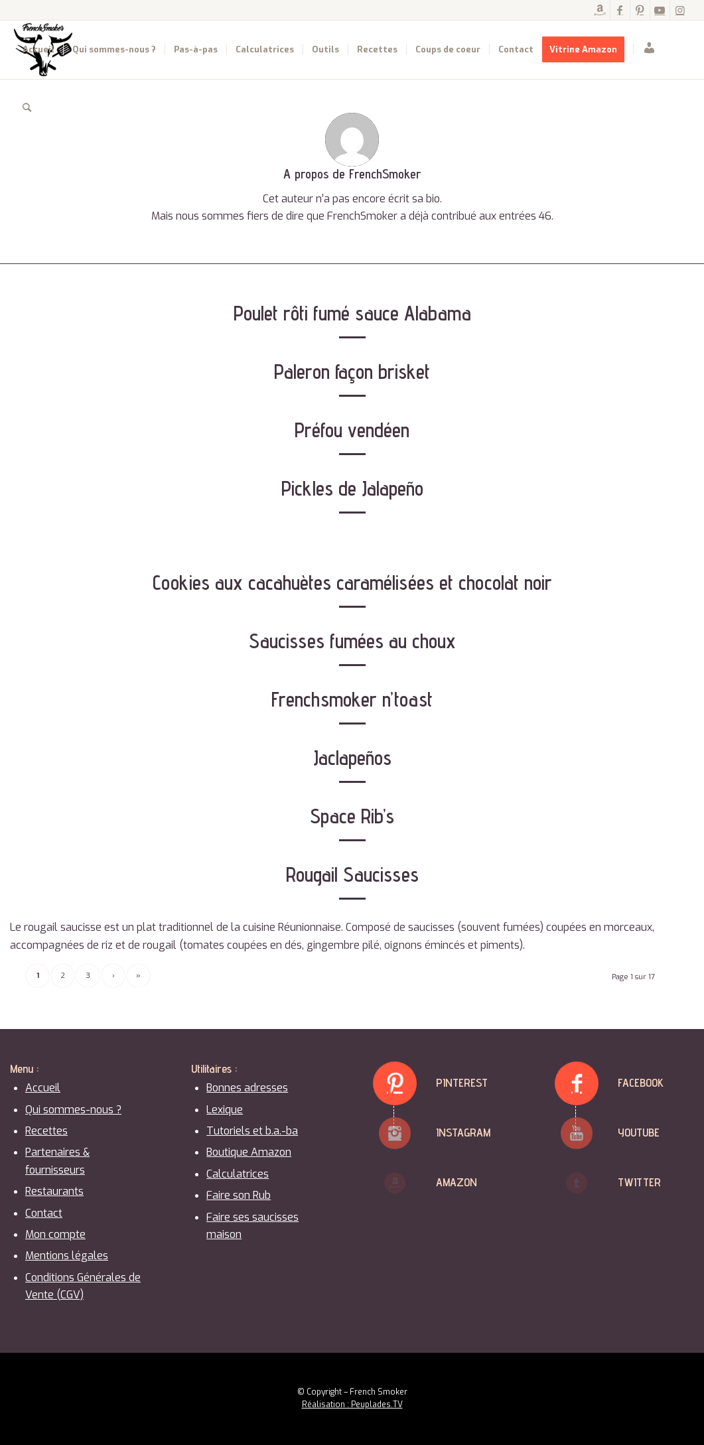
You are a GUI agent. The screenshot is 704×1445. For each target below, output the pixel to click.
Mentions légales (66, 1256)
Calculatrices (237, 1174)
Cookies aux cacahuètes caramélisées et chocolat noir (352, 582)
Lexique (224, 1110)
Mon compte (55, 1234)
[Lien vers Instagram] (680, 10)
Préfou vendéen (352, 430)
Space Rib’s (352, 816)
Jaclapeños (352, 758)
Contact (43, 1213)
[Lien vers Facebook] (620, 10)
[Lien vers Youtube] (659, 10)
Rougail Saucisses (352, 874)
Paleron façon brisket (352, 371)
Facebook (641, 1082)
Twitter (639, 1182)
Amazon (456, 1182)
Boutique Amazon (248, 1152)
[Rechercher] (27, 108)
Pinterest (462, 1082)
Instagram (463, 1132)
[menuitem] (38, 50)
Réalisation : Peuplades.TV (352, 1404)
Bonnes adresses (247, 1088)
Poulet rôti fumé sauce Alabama (352, 313)
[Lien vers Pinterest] (640, 10)
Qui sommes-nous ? (73, 1110)
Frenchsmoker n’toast (352, 699)
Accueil (42, 1088)
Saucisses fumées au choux (352, 641)
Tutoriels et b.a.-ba (252, 1131)
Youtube (639, 1132)
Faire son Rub (238, 1195)
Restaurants (54, 1191)
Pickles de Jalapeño (352, 488)
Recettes (46, 1131)
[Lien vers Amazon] (600, 10)
